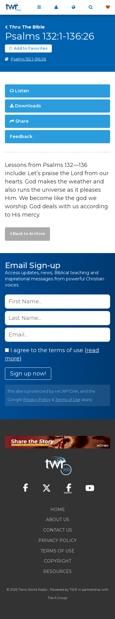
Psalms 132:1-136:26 (28, 59)
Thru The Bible (27, 27)
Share (22, 121)
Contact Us (57, 530)
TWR (73, 590)
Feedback (21, 136)
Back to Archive (29, 233)
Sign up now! (28, 373)
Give (107, 7)
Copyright (57, 561)
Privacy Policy (37, 399)
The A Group (57, 598)
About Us (57, 519)
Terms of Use (67, 399)
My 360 (56, 7)
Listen (22, 91)
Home (57, 509)
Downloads (28, 106)
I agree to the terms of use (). (52, 354)
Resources (57, 571)
